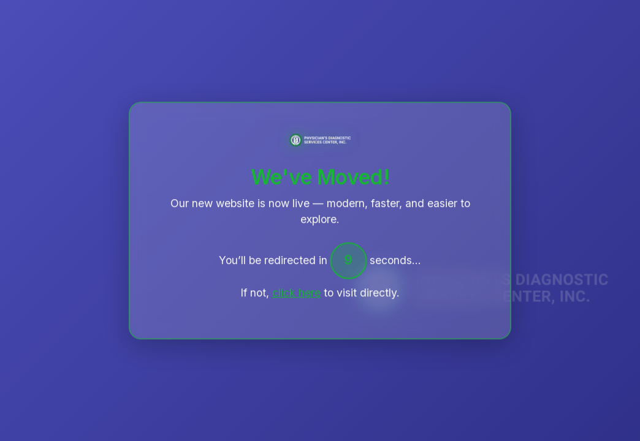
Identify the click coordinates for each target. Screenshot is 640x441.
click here (296, 293)
